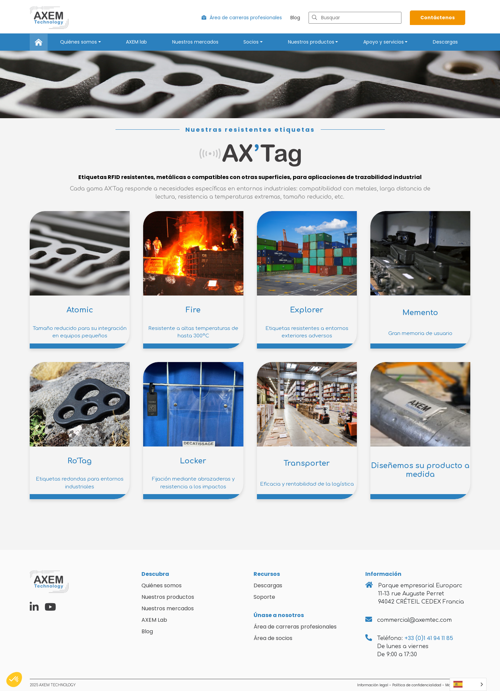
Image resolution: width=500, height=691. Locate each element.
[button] (14, 679)
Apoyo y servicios (383, 42)
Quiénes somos (78, 42)
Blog (295, 17)
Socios (251, 42)
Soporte (264, 597)
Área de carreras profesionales (242, 17)
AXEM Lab (154, 620)
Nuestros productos (311, 42)
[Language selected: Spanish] (468, 684)
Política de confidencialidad (416, 685)
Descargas (445, 42)
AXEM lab (136, 42)
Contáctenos (437, 17)
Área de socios (273, 638)
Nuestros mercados (195, 42)
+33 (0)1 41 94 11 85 (428, 638)
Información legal (372, 685)
